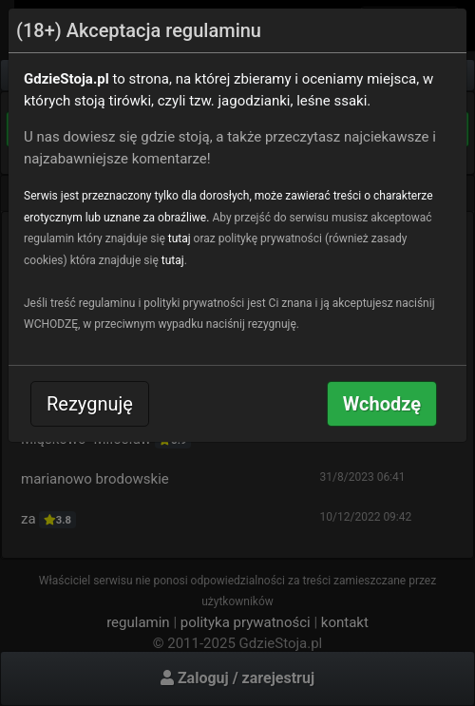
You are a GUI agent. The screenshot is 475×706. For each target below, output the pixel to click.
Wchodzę (382, 403)
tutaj (179, 238)
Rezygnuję (90, 403)
